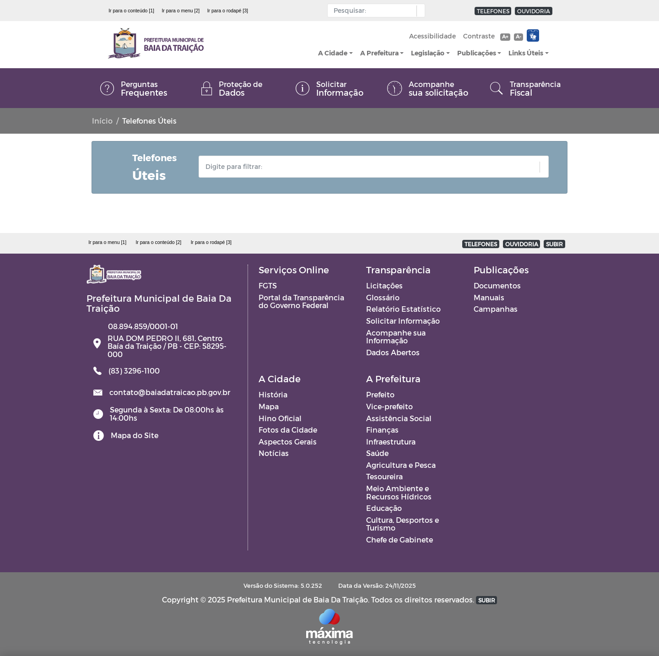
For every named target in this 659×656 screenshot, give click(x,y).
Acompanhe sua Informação (396, 336)
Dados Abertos (393, 352)
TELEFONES (493, 11)
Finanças (382, 429)
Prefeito (380, 394)
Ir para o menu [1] (107, 242)
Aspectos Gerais (288, 441)
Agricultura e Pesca (401, 465)
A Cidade (332, 53)
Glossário (383, 297)
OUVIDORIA (533, 11)
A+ (505, 36)
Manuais (489, 297)
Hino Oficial (280, 418)
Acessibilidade (432, 36)
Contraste (479, 36)
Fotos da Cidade (288, 429)
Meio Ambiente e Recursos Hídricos (399, 492)
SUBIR (554, 244)
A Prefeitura (379, 53)
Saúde (377, 453)
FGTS (268, 285)
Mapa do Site (134, 435)
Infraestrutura (391, 441)
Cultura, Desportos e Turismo (402, 523)
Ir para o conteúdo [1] (131, 10)
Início (102, 120)
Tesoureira (384, 476)
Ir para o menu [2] (181, 10)
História (273, 394)
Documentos (497, 285)
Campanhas (496, 308)
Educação (384, 508)
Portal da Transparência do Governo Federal (301, 301)
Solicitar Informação (403, 320)
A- (518, 36)
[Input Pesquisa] (374, 10)
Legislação (427, 53)
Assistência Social (399, 418)
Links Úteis (525, 53)
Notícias (274, 453)
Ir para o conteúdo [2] (158, 242)
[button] (418, 10)
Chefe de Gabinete (399, 539)
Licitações (384, 285)
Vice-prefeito (389, 406)
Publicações (476, 53)
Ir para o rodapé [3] (227, 10)
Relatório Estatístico (403, 308)
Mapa (269, 406)
